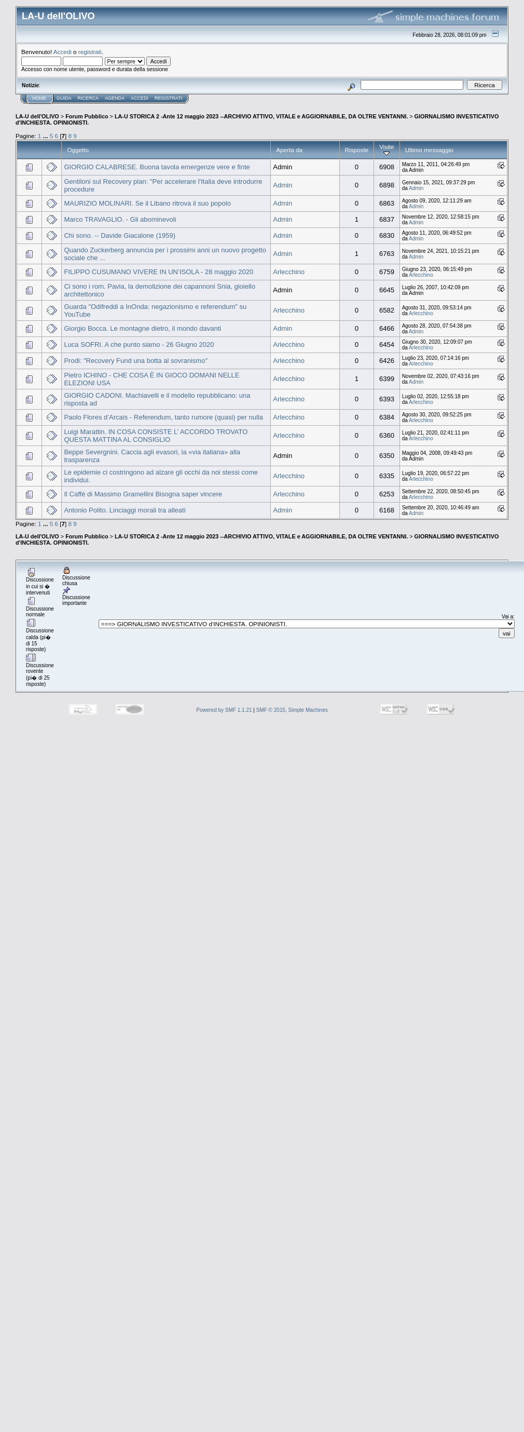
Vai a (507, 616)
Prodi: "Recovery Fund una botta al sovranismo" (136, 360)
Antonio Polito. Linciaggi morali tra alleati (124, 510)
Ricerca (88, 98)
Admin (282, 185)
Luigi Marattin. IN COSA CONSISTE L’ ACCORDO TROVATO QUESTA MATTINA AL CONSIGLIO (155, 435)
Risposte (357, 149)
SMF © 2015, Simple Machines (292, 710)
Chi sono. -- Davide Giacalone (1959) (119, 235)
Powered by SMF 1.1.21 (224, 710)
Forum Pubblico (86, 116)
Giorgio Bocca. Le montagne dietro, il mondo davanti (142, 328)
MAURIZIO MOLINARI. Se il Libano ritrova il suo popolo (147, 203)
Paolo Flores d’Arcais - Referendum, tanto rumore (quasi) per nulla (163, 417)
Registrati (168, 98)
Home (39, 98)
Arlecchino (289, 272)
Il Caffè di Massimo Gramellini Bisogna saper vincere (143, 494)
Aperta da (289, 149)
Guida (64, 98)
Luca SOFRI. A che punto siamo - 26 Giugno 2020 (139, 344)
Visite (386, 149)
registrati (90, 51)
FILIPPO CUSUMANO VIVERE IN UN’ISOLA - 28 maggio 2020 (158, 272)
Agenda (115, 98)
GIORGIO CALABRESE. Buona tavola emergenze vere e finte (157, 167)
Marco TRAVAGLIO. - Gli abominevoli (120, 219)
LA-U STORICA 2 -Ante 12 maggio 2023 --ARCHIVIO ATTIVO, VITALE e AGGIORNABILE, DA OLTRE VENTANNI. (261, 116)
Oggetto (78, 149)
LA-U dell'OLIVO (37, 116)
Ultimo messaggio (429, 149)
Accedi (62, 51)
